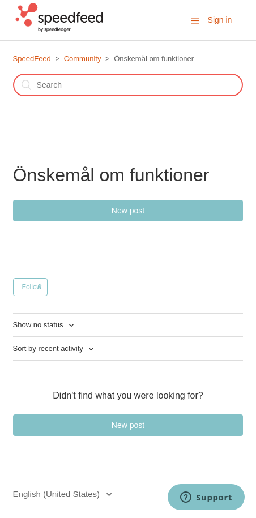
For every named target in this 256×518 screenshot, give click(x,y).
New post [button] (128, 210)
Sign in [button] (220, 19)
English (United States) (58, 494)
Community (82, 58)
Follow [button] (32, 287)
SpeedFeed (32, 58)
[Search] (128, 85)
